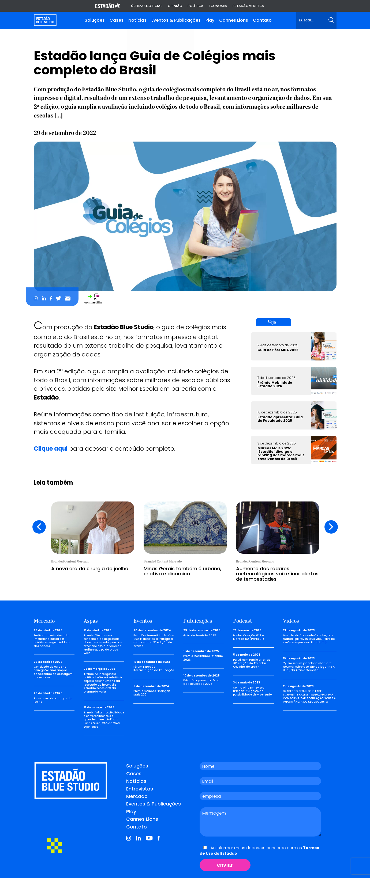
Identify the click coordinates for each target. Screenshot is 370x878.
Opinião (175, 5)
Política (195, 5)
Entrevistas (139, 788)
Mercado (137, 796)
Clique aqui (51, 448)
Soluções (95, 20)
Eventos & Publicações (176, 20)
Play (209, 20)
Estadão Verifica (248, 5)
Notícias (137, 20)
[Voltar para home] (45, 20)
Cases (117, 20)
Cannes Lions (233, 20)
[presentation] (39, 527)
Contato (262, 20)
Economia (218, 5)
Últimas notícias (146, 5)
